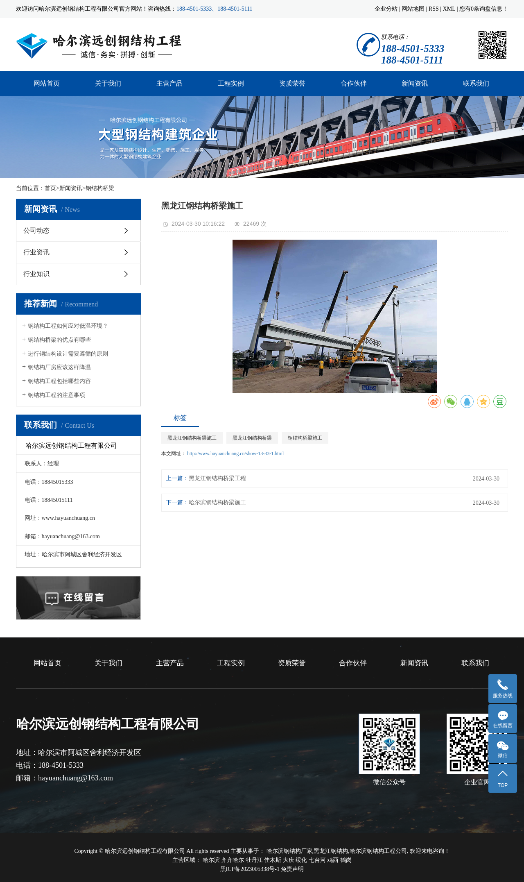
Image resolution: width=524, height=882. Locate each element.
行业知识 (36, 273)
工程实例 (231, 83)
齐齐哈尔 (233, 860)
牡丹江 (255, 860)
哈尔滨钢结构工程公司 (378, 851)
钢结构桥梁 (100, 188)
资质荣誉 (292, 83)
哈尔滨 (212, 860)
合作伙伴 (354, 83)
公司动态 (36, 230)
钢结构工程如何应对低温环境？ (68, 326)
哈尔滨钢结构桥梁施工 (217, 502)
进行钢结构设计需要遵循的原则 (68, 354)
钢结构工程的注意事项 (56, 395)
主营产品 (169, 83)
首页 (50, 188)
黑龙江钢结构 (331, 851)
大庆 (289, 860)
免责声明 (292, 869)
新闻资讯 (415, 83)
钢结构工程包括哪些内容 (59, 381)
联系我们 (476, 83)
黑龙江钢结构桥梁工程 (217, 478)
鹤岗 (346, 860)
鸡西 (333, 860)
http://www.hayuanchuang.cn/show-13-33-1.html (235, 453)
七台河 (318, 860)
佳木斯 (273, 860)
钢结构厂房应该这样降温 (59, 367)
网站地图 (413, 9)
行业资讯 (36, 252)
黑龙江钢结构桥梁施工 (192, 438)
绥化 (302, 860)
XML (449, 9)
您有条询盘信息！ (483, 9)
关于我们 (108, 83)
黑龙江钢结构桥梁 (252, 438)
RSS (434, 9)
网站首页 (47, 83)
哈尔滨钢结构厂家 (289, 851)
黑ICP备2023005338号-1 (250, 869)
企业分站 (386, 9)
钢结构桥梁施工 (305, 438)
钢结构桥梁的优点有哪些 (59, 340)
